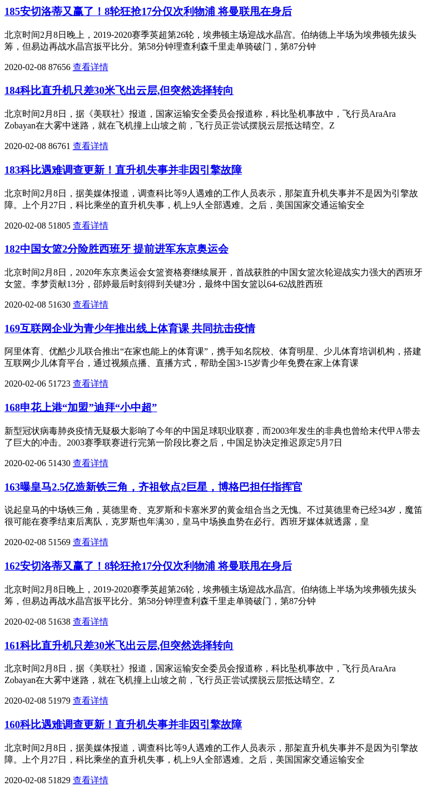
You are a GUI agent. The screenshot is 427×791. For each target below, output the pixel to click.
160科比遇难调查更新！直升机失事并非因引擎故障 (123, 724)
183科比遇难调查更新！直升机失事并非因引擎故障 (123, 170)
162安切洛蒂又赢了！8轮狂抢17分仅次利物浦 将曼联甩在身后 (148, 566)
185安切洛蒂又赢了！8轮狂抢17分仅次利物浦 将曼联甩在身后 (148, 11)
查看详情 (90, 67)
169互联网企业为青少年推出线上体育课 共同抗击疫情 (129, 328)
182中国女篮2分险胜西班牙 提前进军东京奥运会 (116, 249)
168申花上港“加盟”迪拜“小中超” (80, 407)
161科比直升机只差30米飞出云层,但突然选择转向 (119, 645)
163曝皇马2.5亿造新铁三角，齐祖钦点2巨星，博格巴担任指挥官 (153, 487)
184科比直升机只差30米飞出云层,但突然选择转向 (119, 90)
